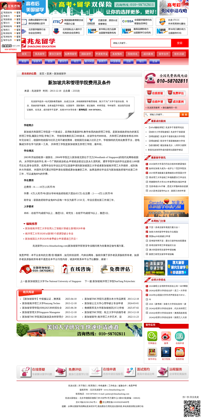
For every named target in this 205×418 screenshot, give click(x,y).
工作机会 (112, 385)
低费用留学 (71, 54)
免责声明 (133, 385)
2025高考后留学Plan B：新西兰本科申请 (167, 191)
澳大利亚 (89, 61)
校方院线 (166, 359)
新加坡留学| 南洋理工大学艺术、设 (103, 317)
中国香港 (115, 61)
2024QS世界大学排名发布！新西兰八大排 (168, 317)
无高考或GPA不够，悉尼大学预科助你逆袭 (168, 186)
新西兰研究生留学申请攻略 (161, 254)
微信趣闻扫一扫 (170, 107)
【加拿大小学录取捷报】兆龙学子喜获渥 (166, 132)
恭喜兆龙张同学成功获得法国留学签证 (165, 150)
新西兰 (102, 61)
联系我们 (92, 385)
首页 (24, 54)
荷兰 (76, 61)
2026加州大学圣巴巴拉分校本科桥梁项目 (167, 164)
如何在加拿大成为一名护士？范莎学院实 (167, 168)
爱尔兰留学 (55, 54)
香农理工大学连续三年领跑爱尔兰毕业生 (167, 177)
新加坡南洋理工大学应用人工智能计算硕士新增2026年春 (55, 228)
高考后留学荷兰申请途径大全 (162, 245)
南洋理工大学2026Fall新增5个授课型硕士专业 (49, 233)
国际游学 (86, 54)
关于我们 (82, 385)
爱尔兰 (63, 61)
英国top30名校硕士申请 (159, 236)
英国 (50, 61)
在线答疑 (157, 93)
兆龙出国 (72, 385)
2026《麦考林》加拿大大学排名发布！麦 (167, 304)
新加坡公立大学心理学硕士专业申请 (104, 303)
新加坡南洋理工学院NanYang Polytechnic (114, 281)
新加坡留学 (60, 73)
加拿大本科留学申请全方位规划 (163, 232)
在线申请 (157, 101)
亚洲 (154, 61)
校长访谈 (179, 54)
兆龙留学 (36, 91)
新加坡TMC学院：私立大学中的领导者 (105, 312)
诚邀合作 (122, 385)
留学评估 (152, 359)
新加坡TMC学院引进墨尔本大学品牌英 (105, 299)
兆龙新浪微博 (153, 107)
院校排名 (133, 54)
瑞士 (141, 61)
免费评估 (178, 93)
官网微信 (152, 343)
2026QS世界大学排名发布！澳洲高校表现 (168, 313)
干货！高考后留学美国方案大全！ (164, 227)
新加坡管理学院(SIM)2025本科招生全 (42, 308)
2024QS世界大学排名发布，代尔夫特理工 (168, 308)
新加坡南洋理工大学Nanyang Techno (41, 303)
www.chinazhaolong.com (55, 246)
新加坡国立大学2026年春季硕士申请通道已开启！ (51, 239)
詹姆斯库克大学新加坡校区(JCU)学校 (104, 308)
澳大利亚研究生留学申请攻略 (162, 250)
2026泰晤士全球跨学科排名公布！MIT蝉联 (168, 286)
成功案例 (148, 54)
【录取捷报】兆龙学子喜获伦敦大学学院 (166, 136)
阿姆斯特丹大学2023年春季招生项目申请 (167, 182)
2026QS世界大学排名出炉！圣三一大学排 (168, 290)
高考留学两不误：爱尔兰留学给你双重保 (167, 241)
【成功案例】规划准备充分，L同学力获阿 (167, 145)
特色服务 (102, 385)
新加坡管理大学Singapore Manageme (41, 312)
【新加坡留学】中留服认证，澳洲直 (41, 299)
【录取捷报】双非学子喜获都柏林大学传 (166, 141)
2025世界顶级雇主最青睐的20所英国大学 (167, 173)
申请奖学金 (102, 54)
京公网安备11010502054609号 (114, 402)
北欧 (128, 61)
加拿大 (37, 61)
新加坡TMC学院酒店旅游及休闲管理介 (43, 317)
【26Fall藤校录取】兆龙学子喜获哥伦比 (166, 127)
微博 (166, 343)
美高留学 (40, 54)
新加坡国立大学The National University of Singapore (54, 281)
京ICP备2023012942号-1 (86, 402)
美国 (24, 61)
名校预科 (117, 54)
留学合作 (164, 54)
